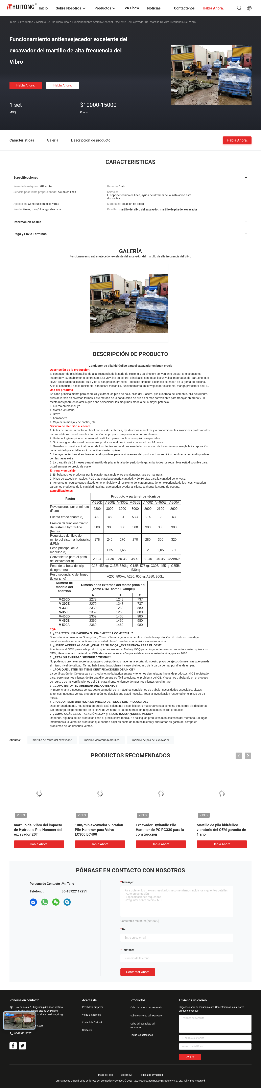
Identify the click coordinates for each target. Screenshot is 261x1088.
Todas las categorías (141, 1035)
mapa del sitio (105, 1074)
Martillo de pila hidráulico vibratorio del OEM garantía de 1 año (221, 829)
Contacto (87, 1030)
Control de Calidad (92, 1022)
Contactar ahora (137, 972)
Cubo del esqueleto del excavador (142, 1025)
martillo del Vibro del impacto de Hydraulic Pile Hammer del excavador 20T (38, 829)
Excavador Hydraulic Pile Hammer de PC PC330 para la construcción (160, 829)
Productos (26, 22)
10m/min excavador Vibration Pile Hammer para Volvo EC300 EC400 (99, 829)
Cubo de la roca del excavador (146, 1007)
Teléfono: (128, 950)
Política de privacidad (151, 1074)
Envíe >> (190, 1057)
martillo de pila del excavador (150, 740)
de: (124, 929)
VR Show (131, 8)
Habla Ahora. (25, 85)
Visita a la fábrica (91, 1014)
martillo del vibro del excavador (52, 740)
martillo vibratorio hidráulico (101, 740)
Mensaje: (128, 882)
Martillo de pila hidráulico (52, 22)
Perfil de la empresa (92, 1007)
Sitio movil (126, 1074)
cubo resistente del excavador (146, 1015)
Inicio (12, 22)
